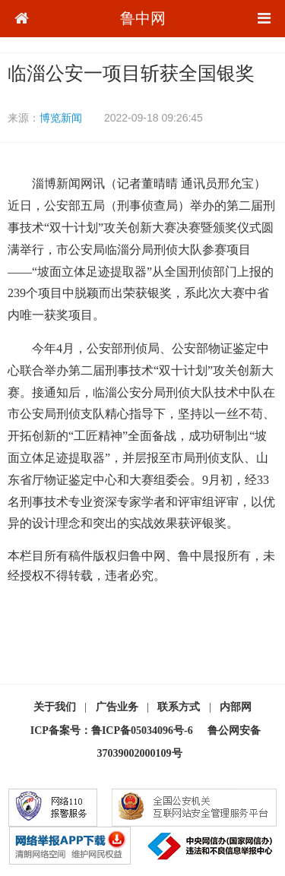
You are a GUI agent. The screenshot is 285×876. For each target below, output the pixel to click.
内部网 (236, 707)
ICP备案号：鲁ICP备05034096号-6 (111, 730)
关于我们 (54, 707)
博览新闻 (61, 118)
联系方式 (178, 707)
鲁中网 (143, 18)
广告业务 (117, 707)
